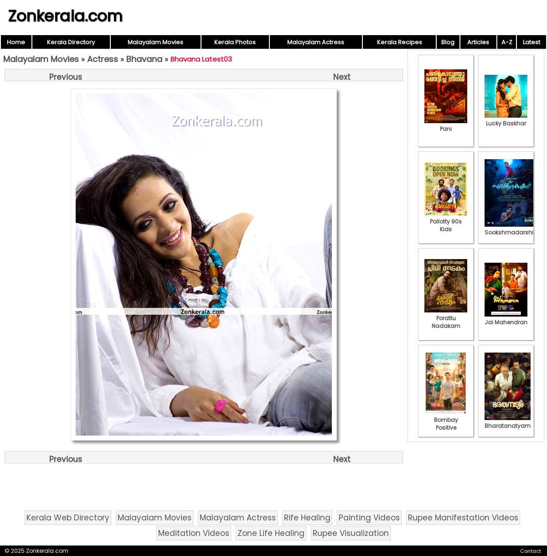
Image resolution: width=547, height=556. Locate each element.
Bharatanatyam (508, 422)
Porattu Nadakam (445, 318)
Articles (478, 42)
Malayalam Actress (315, 42)
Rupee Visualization (351, 533)
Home (16, 42)
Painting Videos (369, 517)
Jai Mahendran (506, 318)
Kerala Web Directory (67, 517)
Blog (447, 42)
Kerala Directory (71, 42)
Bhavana (144, 59)
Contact (530, 551)
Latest (531, 42)
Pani (445, 125)
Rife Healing (307, 517)
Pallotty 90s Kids (445, 221)
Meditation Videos (193, 533)
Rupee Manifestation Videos (463, 517)
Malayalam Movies (155, 42)
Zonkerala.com (65, 16)
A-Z (506, 42)
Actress (102, 59)
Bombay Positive (445, 419)
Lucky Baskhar (506, 119)
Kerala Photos (235, 42)
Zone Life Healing (270, 533)
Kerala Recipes (399, 42)
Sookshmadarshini (511, 228)
